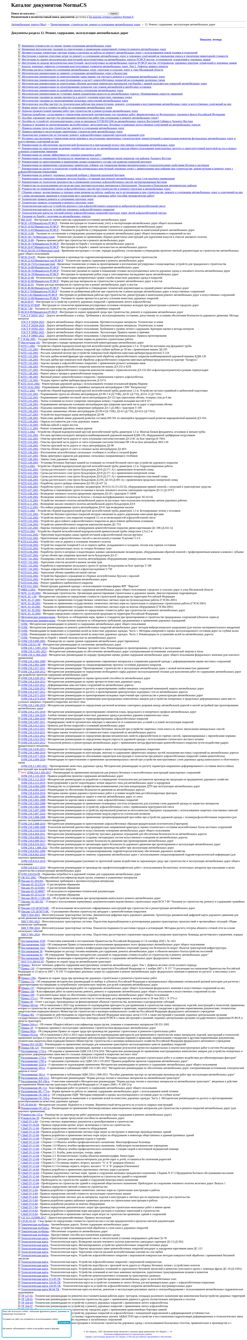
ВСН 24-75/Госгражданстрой (38, 264)
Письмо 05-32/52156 (33, 894)
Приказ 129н (28, 978)
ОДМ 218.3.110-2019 (33, 775)
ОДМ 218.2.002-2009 (33, 661)
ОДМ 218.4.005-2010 (33, 789)
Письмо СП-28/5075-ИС (35, 911)
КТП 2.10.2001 (29, 424)
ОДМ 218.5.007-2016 (33, 813)
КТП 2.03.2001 (29, 400)
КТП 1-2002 (28, 346)
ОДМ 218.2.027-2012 (33, 691)
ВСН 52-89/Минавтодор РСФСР (40, 298)
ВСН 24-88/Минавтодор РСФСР (40, 267)
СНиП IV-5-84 (29, 1200)
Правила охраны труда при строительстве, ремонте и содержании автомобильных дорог (72, 128)
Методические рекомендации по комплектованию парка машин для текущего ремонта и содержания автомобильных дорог (93, 76)
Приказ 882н (28, 1031)
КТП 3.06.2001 (29, 452)
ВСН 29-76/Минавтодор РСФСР (40, 270)
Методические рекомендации (38, 617)
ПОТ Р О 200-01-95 (32, 961)
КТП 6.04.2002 (29, 545)
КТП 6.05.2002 (29, 548)
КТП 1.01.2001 (29, 349)
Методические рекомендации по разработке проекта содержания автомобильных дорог (72, 90)
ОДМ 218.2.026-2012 (33, 688)
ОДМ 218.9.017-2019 (33, 867)
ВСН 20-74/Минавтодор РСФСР (40, 243)
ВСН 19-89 (27, 240)
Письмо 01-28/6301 (32, 880)
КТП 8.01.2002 (29, 572)
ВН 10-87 (26, 219)
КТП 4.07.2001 (29, 490)
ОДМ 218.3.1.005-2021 (34, 766)
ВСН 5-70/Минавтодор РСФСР (39, 291)
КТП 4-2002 (28, 466)
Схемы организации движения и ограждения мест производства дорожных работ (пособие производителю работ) (87, 195)
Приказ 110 (27, 968)
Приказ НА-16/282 (32, 1044)
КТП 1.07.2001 (29, 370)
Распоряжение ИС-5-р (34, 1087)
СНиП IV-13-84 (30, 1135)
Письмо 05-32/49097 (33, 891)
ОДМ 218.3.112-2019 (33, 779)
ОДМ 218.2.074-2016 (33, 698)
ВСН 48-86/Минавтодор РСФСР (40, 288)
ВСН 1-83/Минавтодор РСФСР (39, 223)
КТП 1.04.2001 (29, 359)
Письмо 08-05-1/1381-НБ (35, 898)
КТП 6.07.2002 (29, 555)
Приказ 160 (27, 991)
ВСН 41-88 (27, 277)
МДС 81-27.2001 (31, 599)
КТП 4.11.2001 (29, 503)
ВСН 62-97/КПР (30, 305)
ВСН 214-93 (28, 257)
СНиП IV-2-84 (29, 1190)
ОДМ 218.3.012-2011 (33, 725)
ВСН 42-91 (27, 284)
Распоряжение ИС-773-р (35, 1091)
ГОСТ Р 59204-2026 (32, 325)
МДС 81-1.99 (28, 596)
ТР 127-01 (27, 1295)
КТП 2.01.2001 (29, 394)
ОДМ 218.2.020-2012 (33, 678)
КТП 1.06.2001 (29, 366)
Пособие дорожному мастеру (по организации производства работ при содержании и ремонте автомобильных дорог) (90, 117)
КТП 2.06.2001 (29, 411)
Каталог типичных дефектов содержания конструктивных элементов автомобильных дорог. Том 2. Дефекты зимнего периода (94, 66)
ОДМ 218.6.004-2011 (33, 833)
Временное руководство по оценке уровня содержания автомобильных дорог (66, 45)
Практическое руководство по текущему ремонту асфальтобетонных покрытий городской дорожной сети (83, 134)
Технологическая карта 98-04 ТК (40, 1289)
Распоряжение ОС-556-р (35, 1098)
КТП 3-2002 (28, 431)
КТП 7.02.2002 (29, 562)
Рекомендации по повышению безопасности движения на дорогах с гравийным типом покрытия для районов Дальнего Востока (96, 158)
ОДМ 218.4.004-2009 (33, 786)
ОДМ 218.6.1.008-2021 (34, 847)
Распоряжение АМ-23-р (35, 1077)
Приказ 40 (27, 1001)
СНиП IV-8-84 (29, 1210)
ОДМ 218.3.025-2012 (33, 742)
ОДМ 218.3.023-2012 (33, 739)
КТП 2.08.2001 (29, 418)
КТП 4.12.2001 (29, 507)
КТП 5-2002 (28, 510)
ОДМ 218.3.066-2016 (33, 752)
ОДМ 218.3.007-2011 (33, 722)
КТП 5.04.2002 (29, 524)
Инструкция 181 (30, 342)
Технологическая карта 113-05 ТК (41, 1279)
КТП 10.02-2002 (30, 387)
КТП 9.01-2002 (29, 586)
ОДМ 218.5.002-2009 (33, 806)
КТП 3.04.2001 (29, 445)
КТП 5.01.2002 (29, 514)
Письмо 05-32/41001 (33, 887)
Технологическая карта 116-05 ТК (41, 1282)
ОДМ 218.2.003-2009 (33, 664)
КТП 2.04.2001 (29, 404)
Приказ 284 (27, 994)
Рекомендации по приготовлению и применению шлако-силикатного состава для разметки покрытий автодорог (86, 161)
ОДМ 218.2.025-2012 (33, 685)
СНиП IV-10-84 (30, 1124)
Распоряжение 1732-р (33, 1051)
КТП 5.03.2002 (29, 521)
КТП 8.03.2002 (29, 579)
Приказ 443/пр (29, 1005)
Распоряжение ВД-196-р (35, 1081)
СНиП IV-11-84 (30, 1128)
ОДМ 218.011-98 (31, 644)
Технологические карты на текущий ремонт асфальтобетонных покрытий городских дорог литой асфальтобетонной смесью (94, 212)
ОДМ (24, 623)
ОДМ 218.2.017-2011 (33, 668)
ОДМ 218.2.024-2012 (33, 681)
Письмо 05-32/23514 (33, 884)
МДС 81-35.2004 (31, 613)
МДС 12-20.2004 (31, 593)
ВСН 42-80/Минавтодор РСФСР (40, 281)
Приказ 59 (27, 1027)
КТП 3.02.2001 (29, 438)
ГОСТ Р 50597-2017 (32, 315)
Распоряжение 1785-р (33, 1061)
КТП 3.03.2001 (29, 442)
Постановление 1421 (33, 947)
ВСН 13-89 (27, 233)
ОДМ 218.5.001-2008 (33, 796)
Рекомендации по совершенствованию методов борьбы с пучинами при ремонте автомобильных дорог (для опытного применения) (98, 178)
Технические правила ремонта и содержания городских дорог (57, 199)
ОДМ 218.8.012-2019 (33, 861)
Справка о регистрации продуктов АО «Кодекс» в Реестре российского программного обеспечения (128, 1337)
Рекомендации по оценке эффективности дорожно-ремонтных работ (61, 154)
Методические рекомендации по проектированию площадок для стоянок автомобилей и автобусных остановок (86, 86)
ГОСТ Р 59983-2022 (32, 335)
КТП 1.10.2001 (29, 380)
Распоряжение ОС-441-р (35, 1094)
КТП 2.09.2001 (29, 421)
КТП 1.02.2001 (29, 352)
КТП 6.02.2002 (29, 538)
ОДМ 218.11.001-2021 (34, 651)
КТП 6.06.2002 (29, 551)
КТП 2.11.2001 (29, 428)
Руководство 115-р (32, 1114)
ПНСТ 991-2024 (30, 934)
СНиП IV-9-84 (29, 1214)
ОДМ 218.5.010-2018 (33, 830)
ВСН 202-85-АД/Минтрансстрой (40, 250)
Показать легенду (211, 39)
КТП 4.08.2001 (29, 493)
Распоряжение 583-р (33, 1074)
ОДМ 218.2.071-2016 (33, 695)
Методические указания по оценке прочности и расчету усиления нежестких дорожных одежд (76, 97)
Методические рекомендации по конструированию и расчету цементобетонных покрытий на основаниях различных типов (93, 80)
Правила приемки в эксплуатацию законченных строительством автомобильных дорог (72, 131)
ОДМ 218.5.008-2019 (33, 823)
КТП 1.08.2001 (29, 373)
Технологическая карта (35, 1238)
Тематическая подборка (35, 1224)
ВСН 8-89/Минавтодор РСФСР (39, 312)
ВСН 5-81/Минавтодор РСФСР (39, 294)
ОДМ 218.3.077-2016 (33, 756)
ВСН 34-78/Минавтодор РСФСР (40, 274)
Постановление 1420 (33, 944)
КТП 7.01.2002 (29, 558)
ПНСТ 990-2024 (30, 928)
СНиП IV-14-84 (30, 1169)
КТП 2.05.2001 (29, 407)
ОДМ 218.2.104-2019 (33, 715)
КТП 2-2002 (28, 390)
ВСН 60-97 (27, 301)
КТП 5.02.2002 (29, 517)
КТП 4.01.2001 (29, 469)
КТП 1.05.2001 (29, 363)
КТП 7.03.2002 (29, 565)
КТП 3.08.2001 (29, 459)
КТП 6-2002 (28, 531)
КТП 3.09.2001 (29, 462)
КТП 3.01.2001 (29, 435)
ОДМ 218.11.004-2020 (34, 654)
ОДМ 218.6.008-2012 (33, 837)
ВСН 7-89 (26, 308)
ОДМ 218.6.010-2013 (33, 844)
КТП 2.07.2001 (29, 414)
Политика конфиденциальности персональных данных (128, 1334)
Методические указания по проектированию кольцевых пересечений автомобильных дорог (74, 100)
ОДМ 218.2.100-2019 (33, 705)
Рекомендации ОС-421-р (35, 1108)
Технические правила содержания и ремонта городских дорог (57, 202)
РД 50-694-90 (28, 1104)
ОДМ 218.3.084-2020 (33, 759)
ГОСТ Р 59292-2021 (32, 328)
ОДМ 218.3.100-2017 (39, 772)
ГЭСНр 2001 (28, 339)
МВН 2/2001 (28, 589)
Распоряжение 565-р (33, 1068)
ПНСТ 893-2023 (30, 921)
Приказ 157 (27, 988)
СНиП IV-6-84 (29, 1203)
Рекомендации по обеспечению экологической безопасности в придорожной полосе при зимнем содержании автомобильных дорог (98, 144)
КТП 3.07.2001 (29, 455)
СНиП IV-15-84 (30, 1176)
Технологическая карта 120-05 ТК (41, 1285)
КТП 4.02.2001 (29, 472)
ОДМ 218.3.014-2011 (33, 732)
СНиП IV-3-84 (29, 1193)
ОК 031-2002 (28, 877)
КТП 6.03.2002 (29, 541)
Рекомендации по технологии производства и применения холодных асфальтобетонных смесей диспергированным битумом (94, 181)
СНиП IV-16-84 (30, 1186)
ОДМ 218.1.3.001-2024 (34, 647)
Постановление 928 (32, 958)
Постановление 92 (32, 954)
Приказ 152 (27, 981)
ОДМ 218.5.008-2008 (33, 817)
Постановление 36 (32, 951)
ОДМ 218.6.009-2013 (33, 840)
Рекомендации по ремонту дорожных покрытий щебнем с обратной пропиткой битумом (72, 175)
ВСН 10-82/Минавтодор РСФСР (40, 226)
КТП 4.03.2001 (29, 476)
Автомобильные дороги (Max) (28, 24)
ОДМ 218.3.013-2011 (33, 728)
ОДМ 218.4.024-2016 (33, 793)
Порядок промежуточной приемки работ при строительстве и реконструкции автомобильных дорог (79, 110)
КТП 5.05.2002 (29, 527)
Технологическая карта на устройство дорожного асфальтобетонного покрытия (67, 209)
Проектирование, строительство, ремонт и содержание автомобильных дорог (95, 24)
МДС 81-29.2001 (31, 606)
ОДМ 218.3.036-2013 (33, 749)
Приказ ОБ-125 (30, 1047)
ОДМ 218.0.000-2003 (33, 641)
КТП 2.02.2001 (29, 397)
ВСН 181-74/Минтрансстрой (38, 236)
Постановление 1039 (33, 941)
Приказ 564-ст (29, 1024)
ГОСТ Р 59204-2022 (32, 322)
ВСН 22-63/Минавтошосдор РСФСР (42, 260)
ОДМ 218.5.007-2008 (33, 810)
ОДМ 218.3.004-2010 (33, 718)
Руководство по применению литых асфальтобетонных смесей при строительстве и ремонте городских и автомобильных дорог (95, 188)
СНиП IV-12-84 (30, 1131)
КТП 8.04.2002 (29, 582)
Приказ (25, 965)
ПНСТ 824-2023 (30, 914)
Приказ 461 (27, 1014)
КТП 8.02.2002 (29, 575)
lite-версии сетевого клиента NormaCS (111, 16)
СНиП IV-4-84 (29, 1197)
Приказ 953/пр (29, 1034)
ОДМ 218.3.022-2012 (33, 735)
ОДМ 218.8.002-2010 (33, 854)
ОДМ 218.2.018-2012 (33, 671)
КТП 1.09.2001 (29, 376)
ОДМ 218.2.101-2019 (33, 711)
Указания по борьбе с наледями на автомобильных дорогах (56, 216)
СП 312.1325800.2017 (33, 1217)
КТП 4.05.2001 (29, 483)
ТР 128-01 (27, 1299)
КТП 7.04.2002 (29, 569)
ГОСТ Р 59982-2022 (32, 332)
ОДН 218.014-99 (30, 874)
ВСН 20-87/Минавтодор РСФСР (40, 247)
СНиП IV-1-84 (29, 1121)
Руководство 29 (30, 1118)
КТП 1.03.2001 (29, 356)
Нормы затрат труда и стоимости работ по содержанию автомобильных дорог (66, 107)
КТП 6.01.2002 (29, 534)
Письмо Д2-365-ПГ (32, 901)
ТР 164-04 (27, 1302)
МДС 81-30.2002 (31, 610)
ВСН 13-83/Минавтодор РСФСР (40, 230)
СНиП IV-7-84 (29, 1207)
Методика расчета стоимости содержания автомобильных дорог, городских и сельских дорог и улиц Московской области (92, 69)
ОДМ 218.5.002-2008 (33, 803)
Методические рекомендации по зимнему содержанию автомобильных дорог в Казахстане (74, 73)
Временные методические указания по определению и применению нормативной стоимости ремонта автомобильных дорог (93, 49)
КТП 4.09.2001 (29, 497)
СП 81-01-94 (28, 1221)
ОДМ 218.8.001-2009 (33, 851)
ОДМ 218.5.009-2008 (33, 827)
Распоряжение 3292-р (33, 1064)
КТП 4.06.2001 (29, 486)
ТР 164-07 (27, 1306)
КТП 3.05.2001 (29, 448)
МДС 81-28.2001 (31, 603)
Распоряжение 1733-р (33, 1057)
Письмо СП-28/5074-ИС (35, 908)
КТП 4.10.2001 (29, 500)
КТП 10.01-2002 (30, 383)
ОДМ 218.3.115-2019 (33, 782)
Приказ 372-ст (29, 998)
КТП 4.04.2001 (29, 479)
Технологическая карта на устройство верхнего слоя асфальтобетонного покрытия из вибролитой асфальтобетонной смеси (93, 206)
